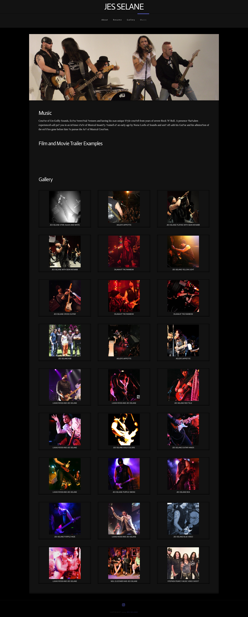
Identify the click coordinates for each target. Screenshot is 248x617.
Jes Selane (124, 6)
